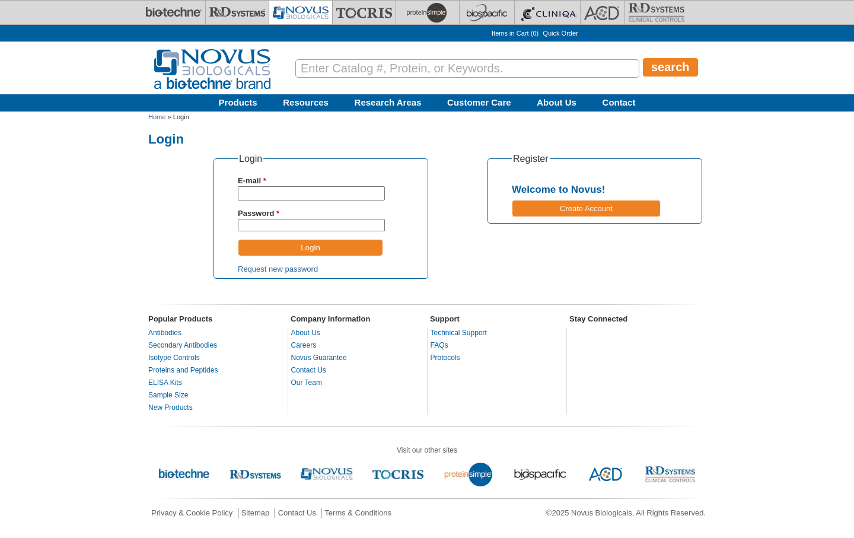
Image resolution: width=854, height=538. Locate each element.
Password (258, 213)
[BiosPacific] (487, 12)
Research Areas (388, 102)
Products (238, 102)
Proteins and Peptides (183, 370)
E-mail (252, 180)
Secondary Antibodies (182, 345)
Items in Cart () (515, 33)
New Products (170, 407)
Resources (306, 102)
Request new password (278, 269)
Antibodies (164, 333)
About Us (556, 102)
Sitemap (255, 512)
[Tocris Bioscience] (364, 12)
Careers (304, 345)
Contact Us (308, 370)
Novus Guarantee (319, 358)
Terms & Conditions (357, 512)
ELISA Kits (165, 382)
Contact (619, 102)
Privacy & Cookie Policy (191, 512)
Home (156, 116)
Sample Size (168, 395)
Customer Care (479, 102)
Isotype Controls (174, 358)
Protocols (445, 358)
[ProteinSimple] (428, 12)
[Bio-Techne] (174, 12)
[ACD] (602, 12)
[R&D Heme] (656, 12)
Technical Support (459, 333)
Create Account (586, 208)
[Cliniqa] (547, 12)
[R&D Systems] (237, 12)
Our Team (306, 382)
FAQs (439, 345)
